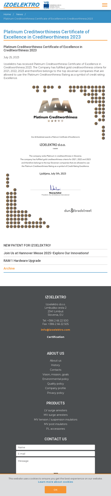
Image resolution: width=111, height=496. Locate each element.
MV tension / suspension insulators (55, 419)
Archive (9, 268)
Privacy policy (55, 392)
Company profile (55, 388)
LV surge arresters (55, 410)
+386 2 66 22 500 (57, 320)
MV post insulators (55, 424)
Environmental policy (55, 379)
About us (55, 360)
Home (7, 14)
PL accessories (55, 428)
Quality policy (55, 383)
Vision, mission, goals (56, 374)
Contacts (55, 369)
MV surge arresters (56, 414)
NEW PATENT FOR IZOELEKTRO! (27, 245)
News (19, 14)
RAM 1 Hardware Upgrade (22, 261)
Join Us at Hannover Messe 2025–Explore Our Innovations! (46, 253)
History (55, 365)
